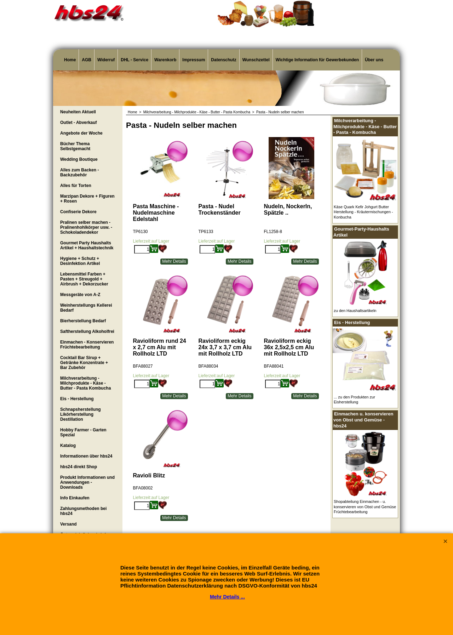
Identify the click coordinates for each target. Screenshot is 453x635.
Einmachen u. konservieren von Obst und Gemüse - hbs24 (363, 419)
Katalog (68, 445)
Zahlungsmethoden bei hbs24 (83, 511)
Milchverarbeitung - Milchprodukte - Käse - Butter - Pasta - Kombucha (365, 126)
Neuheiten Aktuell (78, 111)
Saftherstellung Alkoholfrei (87, 331)
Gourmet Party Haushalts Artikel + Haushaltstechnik (86, 245)
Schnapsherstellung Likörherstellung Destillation (80, 414)
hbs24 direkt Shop (78, 466)
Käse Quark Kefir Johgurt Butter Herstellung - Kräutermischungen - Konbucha (363, 212)
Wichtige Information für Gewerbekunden (317, 59)
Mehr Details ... (227, 597)
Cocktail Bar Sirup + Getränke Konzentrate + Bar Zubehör (84, 362)
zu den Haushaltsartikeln (355, 310)
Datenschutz (223, 59)
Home (70, 59)
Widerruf (106, 59)
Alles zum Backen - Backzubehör (79, 172)
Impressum (193, 59)
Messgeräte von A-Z (80, 294)
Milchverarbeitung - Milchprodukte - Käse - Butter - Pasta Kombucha (85, 383)
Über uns (374, 59)
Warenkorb (165, 59)
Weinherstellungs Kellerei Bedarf (86, 308)
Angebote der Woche (81, 133)
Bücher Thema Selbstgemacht (75, 146)
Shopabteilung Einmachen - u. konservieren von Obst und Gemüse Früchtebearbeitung (365, 506)
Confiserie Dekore (78, 211)
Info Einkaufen (75, 497)
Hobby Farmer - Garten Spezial (83, 432)
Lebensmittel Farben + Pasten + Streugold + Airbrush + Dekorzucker (84, 279)
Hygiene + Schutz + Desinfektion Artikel (80, 261)
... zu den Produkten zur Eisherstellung (354, 399)
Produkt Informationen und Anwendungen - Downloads (87, 482)
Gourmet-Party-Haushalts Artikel (361, 232)
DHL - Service (134, 59)
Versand (68, 524)
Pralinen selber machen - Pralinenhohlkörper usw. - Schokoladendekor (86, 227)
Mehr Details (174, 261)
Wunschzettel (256, 59)
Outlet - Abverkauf (78, 122)
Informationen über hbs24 (86, 456)
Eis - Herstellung (77, 398)
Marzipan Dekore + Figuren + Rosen (87, 199)
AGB (86, 59)
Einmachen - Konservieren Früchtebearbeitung (87, 345)
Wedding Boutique (79, 159)
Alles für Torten (75, 185)
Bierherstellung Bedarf (83, 320)
